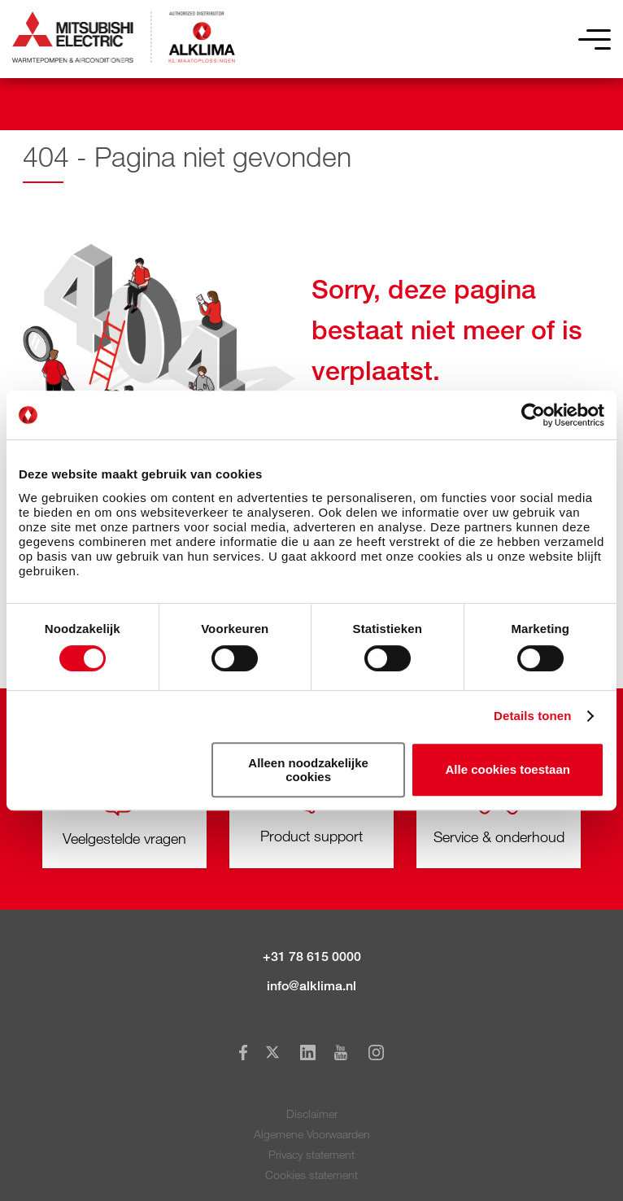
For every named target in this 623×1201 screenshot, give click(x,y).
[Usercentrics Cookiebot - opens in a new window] (533, 415)
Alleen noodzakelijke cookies (308, 770)
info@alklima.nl (311, 986)
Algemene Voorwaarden (312, 1134)
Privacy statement (311, 1154)
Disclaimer (312, 1113)
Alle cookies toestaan (508, 769)
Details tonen (532, 716)
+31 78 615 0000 (312, 956)
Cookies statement (311, 1174)
